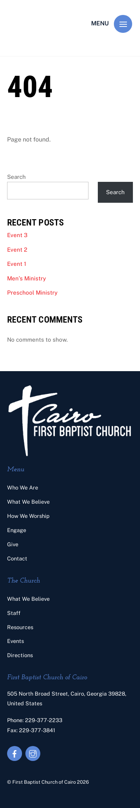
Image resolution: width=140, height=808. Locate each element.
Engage (16, 530)
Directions (20, 655)
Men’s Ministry (26, 278)
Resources (20, 627)
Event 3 (17, 235)
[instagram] (32, 753)
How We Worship (28, 516)
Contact (17, 558)
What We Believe (28, 501)
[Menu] (123, 24)
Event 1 (16, 264)
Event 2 (17, 249)
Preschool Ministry (32, 292)
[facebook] (14, 753)
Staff (14, 613)
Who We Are (22, 487)
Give (12, 544)
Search (16, 177)
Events (15, 641)
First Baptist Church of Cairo (44, 782)
